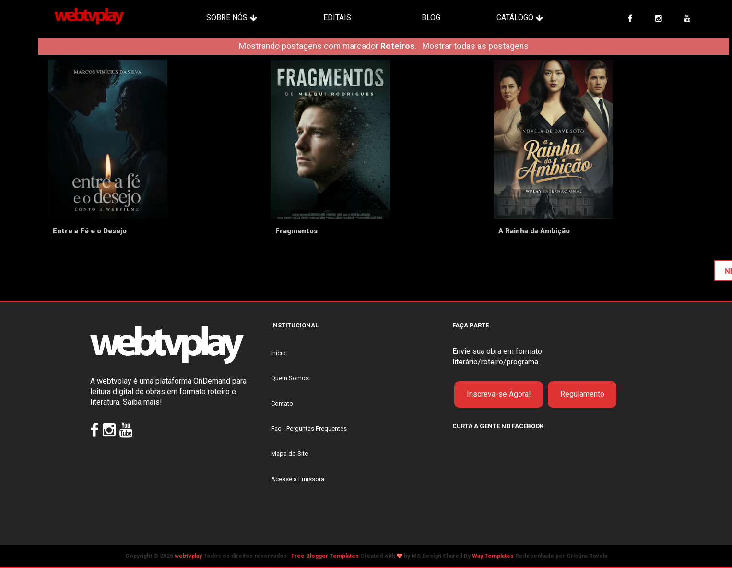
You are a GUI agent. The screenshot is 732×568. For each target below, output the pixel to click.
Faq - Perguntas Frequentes (309, 428)
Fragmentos (296, 231)
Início (278, 353)
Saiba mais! (142, 402)
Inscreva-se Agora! (499, 394)
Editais (337, 17)
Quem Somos (290, 378)
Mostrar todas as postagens (475, 46)
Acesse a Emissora (297, 479)
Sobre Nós (227, 17)
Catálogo (514, 17)
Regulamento (582, 394)
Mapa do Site (289, 453)
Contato (282, 403)
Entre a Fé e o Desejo (90, 231)
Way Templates (493, 556)
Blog (431, 17)
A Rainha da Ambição (534, 231)
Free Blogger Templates (325, 556)
